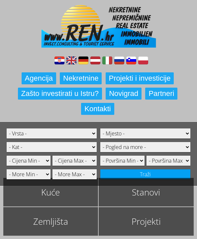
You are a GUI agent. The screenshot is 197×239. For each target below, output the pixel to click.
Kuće (50, 192)
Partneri (161, 93)
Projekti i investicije (140, 78)
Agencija (39, 78)
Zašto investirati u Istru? (60, 93)
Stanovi (146, 192)
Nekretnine (80, 78)
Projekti (146, 221)
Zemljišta (50, 221)
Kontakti (97, 109)
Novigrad (123, 93)
